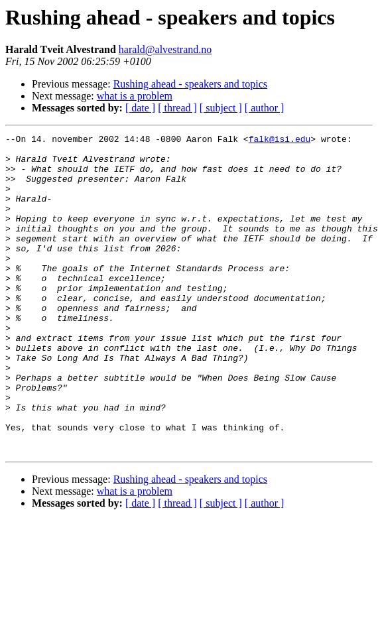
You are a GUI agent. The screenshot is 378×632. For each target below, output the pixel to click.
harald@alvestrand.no (165, 49)
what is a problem (134, 95)
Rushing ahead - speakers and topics (190, 84)
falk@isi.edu (280, 141)
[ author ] (264, 107)
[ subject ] (221, 107)
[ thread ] (177, 107)
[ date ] (140, 107)
